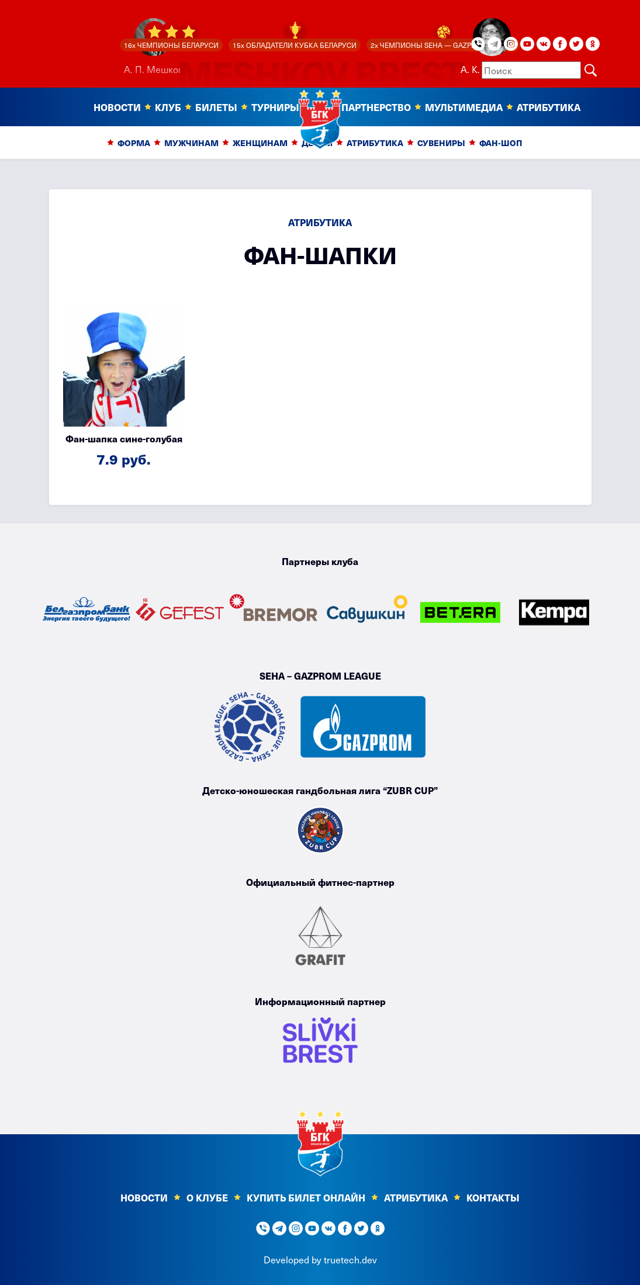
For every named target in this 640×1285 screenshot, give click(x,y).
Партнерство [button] (376, 107)
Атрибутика (548, 107)
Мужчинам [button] (191, 143)
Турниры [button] (275, 107)
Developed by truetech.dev (320, 1259)
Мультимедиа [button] (464, 107)
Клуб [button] (168, 107)
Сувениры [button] (441, 143)
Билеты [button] (216, 107)
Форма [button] (133, 143)
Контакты (493, 1197)
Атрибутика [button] (375, 143)
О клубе (207, 1197)
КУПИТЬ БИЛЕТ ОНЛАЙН (306, 1197)
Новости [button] (117, 107)
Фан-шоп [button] (501, 143)
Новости (144, 1197)
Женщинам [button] (260, 143)
